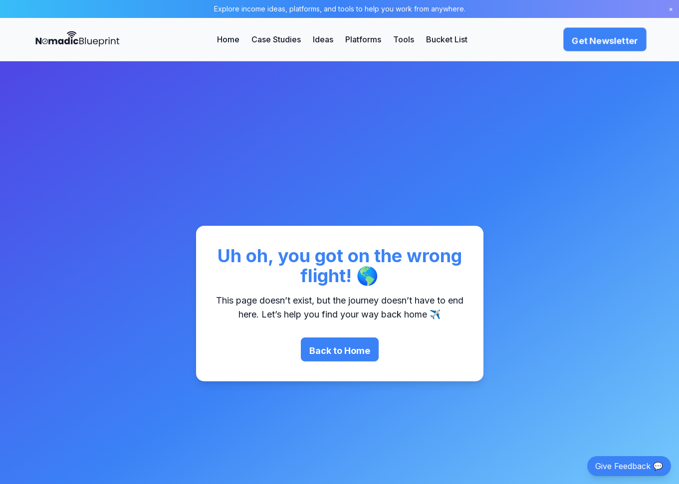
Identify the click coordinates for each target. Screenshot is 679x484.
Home (228, 39)
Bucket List (446, 39)
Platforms (363, 39)
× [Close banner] (671, 8)
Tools (403, 39)
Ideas (323, 39)
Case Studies (276, 39)
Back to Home (339, 350)
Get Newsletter (605, 40)
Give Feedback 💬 (629, 466)
